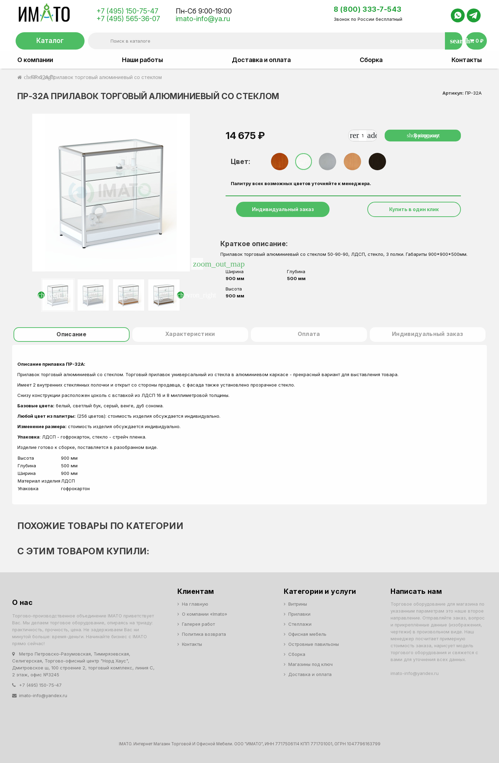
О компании (35, 60)
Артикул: (453, 93)
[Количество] (362, 135)
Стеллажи (300, 624)
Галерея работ (198, 624)
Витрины (297, 604)
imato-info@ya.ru (203, 19)
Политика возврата (204, 634)
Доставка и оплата (261, 60)
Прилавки (299, 614)
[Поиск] (275, 41)
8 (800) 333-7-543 (367, 9)
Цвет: (240, 161)
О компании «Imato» (204, 614)
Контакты (467, 60)
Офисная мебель (307, 634)
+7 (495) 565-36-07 (128, 19)
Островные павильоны (313, 644)
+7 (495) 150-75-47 (127, 11)
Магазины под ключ (310, 664)
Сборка (371, 60)
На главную (195, 604)
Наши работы (142, 60)
